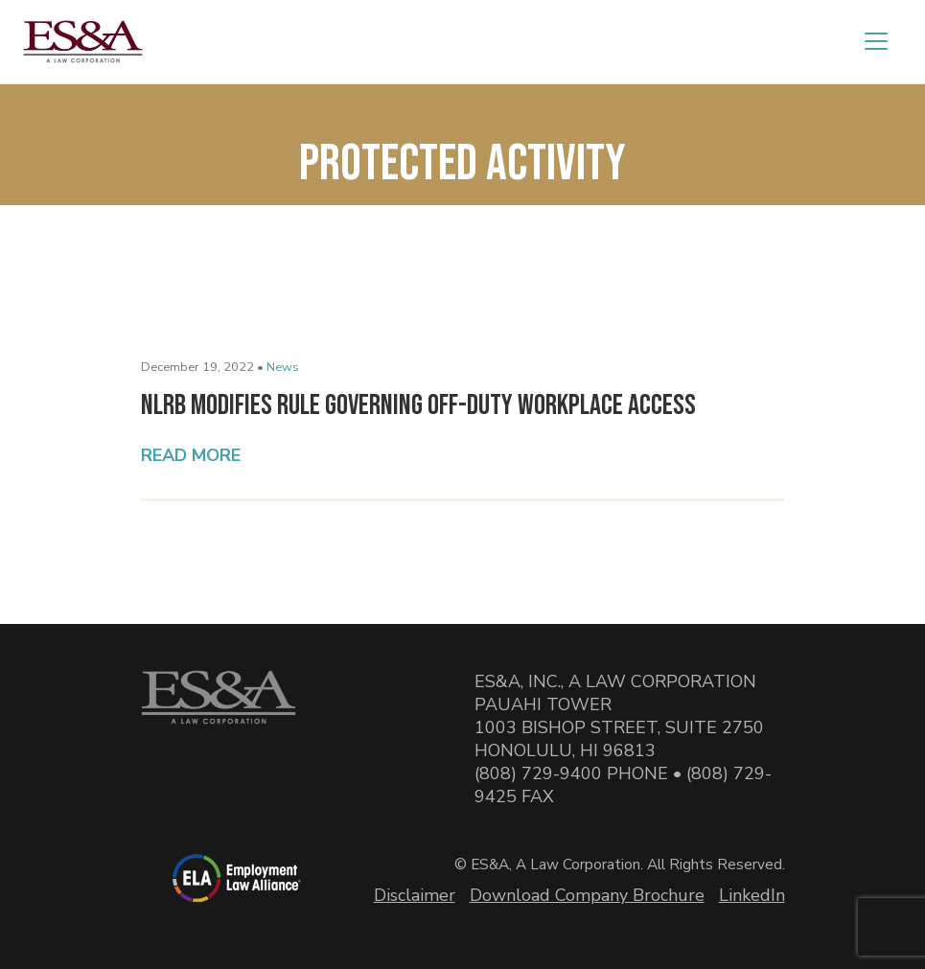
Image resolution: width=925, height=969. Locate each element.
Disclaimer (414, 895)
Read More (191, 455)
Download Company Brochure (587, 895)
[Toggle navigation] (876, 41)
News (282, 367)
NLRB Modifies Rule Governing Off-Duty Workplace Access (418, 405)
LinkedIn (752, 895)
